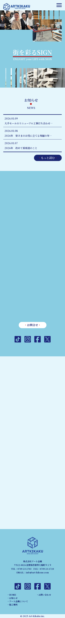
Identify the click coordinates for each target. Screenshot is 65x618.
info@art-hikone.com (37, 572)
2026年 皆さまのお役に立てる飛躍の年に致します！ (30, 136)
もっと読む (48, 158)
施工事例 (13, 604)
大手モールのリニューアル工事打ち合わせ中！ (30, 123)
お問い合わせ (44, 594)
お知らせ (13, 597)
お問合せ (32, 325)
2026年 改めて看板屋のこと (21, 148)
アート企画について (18, 601)
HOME (12, 594)
